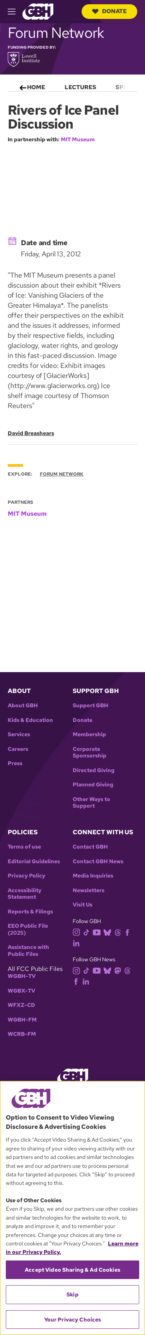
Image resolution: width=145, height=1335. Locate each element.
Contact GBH (90, 847)
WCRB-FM (22, 1034)
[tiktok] (88, 932)
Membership (89, 734)
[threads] (119, 932)
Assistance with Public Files (28, 950)
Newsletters (88, 890)
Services (19, 734)
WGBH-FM (22, 1019)
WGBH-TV (22, 976)
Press (15, 763)
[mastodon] (119, 970)
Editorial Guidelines (34, 861)
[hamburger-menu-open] (15, 11)
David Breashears (31, 433)
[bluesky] (109, 932)
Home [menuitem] (36, 87)
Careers (18, 749)
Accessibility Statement (24, 894)
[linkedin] (78, 943)
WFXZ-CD (21, 1005)
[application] (72, 188)
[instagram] (78, 932)
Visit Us (82, 904)
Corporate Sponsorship (89, 752)
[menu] (72, 85)
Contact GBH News (98, 861)
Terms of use (24, 847)
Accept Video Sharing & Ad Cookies (72, 1269)
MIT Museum (78, 139)
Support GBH (90, 705)
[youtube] (98, 932)
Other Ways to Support (91, 803)
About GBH (23, 705)
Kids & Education (30, 720)
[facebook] (129, 932)
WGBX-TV (21, 991)
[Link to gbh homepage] (37, 11)
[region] (72, 1208)
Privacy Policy (26, 875)
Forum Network (62, 474)
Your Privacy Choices (72, 1319)
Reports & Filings (30, 911)
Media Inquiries (93, 875)
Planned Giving (93, 784)
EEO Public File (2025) (28, 929)
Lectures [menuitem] (80, 87)
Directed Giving (93, 770)
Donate (109, 11)
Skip (72, 1294)
